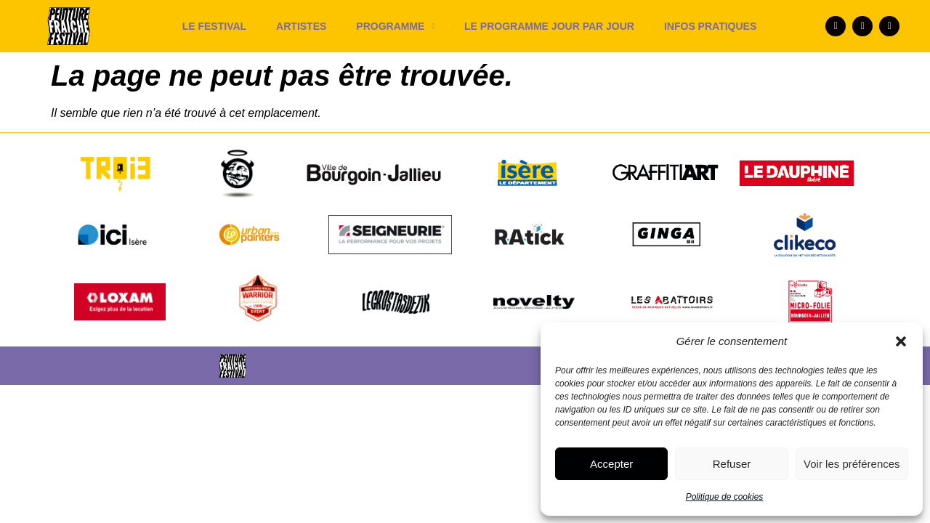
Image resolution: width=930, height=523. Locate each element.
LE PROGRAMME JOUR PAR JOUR (549, 26)
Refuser (732, 464)
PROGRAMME (395, 26)
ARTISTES (301, 26)
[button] (901, 341)
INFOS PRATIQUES (710, 26)
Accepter (611, 464)
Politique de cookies (725, 497)
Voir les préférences (852, 464)
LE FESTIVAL (214, 26)
